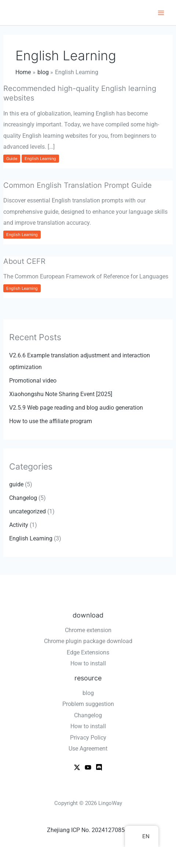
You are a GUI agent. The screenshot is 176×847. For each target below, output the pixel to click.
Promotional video (32, 380)
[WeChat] (99, 767)
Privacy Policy (88, 737)
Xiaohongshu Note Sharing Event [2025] (60, 394)
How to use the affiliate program (50, 421)
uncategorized (27, 511)
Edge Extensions (88, 652)
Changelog (23, 497)
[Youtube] (88, 767)
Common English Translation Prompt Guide (77, 185)
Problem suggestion (88, 703)
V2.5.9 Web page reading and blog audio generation (76, 407)
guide (11, 158)
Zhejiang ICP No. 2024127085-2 (88, 830)
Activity (18, 524)
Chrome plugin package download (88, 641)
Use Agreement (88, 748)
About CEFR (24, 261)
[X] (77, 767)
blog (88, 693)
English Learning (40, 158)
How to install (88, 663)
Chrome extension (88, 630)
